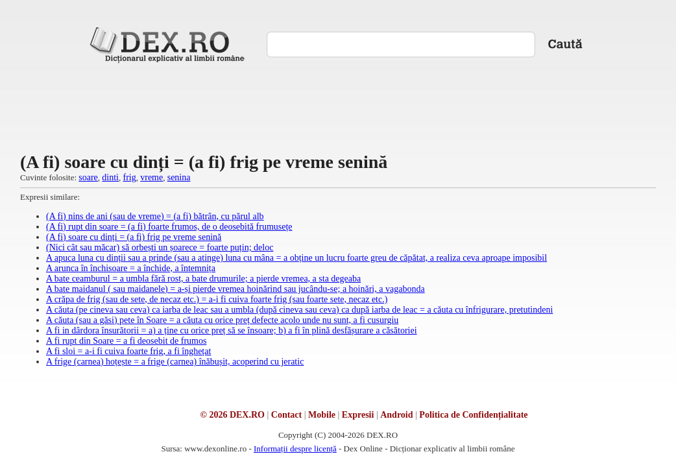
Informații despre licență (295, 448)
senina (179, 177)
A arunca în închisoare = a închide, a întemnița (130, 268)
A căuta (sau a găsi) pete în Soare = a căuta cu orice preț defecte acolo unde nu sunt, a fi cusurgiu (222, 320)
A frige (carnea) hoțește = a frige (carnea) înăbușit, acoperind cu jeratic (175, 361)
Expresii (358, 415)
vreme (151, 177)
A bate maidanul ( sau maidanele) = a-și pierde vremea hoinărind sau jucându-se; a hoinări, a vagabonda (235, 289)
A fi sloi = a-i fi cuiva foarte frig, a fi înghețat (128, 351)
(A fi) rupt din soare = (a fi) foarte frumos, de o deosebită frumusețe (169, 227)
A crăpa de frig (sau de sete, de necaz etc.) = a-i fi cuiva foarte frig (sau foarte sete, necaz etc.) (216, 299)
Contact (286, 415)
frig (129, 177)
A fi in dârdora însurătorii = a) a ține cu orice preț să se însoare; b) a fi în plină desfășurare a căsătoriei (231, 330)
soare (88, 177)
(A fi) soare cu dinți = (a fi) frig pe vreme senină (133, 237)
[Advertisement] (338, 106)
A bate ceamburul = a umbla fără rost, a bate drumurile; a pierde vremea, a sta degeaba (203, 278)
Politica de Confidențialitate (473, 415)
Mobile (321, 415)
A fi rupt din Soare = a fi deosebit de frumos (126, 341)
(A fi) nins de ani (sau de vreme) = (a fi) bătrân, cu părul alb (155, 216)
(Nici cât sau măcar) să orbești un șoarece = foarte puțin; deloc (159, 247)
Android (396, 415)
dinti (110, 177)
